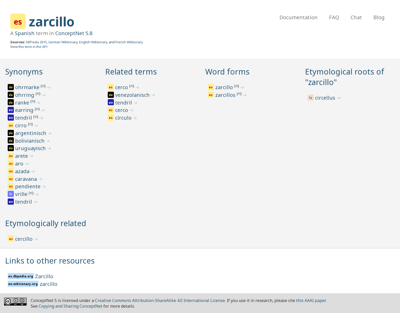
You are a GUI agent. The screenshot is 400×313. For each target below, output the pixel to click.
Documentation (298, 17)
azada (23, 171)
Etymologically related (45, 223)
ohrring (25, 94)
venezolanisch (133, 94)
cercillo (24, 238)
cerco (122, 87)
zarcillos (226, 94)
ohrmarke (28, 87)
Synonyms (24, 71)
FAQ (334, 17)
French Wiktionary (129, 42)
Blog (379, 17)
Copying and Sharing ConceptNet (70, 306)
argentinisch (31, 133)
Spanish (25, 33)
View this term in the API (29, 46)
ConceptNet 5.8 (73, 33)
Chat (356, 17)
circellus (326, 97)
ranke (22, 102)
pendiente (28, 186)
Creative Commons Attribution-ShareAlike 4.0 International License (160, 300)
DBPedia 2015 (36, 42)
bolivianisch (30, 140)
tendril (24, 117)
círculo (124, 117)
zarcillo (51, 21)
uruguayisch (31, 148)
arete (22, 155)
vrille (22, 194)
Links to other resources (50, 260)
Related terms (131, 71)
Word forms (227, 71)
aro (20, 163)
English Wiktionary (93, 42)
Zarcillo (44, 276)
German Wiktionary (63, 42)
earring (25, 110)
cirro (21, 125)
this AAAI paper (311, 300)
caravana (26, 178)
